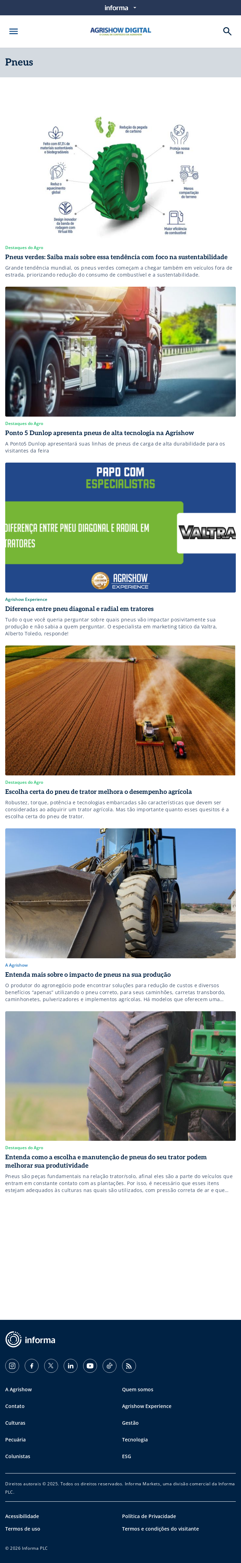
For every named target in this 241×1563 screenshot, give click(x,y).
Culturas (15, 1422)
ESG (126, 1456)
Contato (15, 1406)
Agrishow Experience (146, 1406)
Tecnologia (135, 1439)
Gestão (130, 1422)
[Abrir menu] (13, 31)
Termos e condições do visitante (160, 1528)
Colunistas (17, 1456)
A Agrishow (18, 1389)
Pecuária (15, 1439)
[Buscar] (227, 31)
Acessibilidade (22, 1516)
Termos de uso (22, 1528)
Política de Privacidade (149, 1516)
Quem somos (137, 1389)
